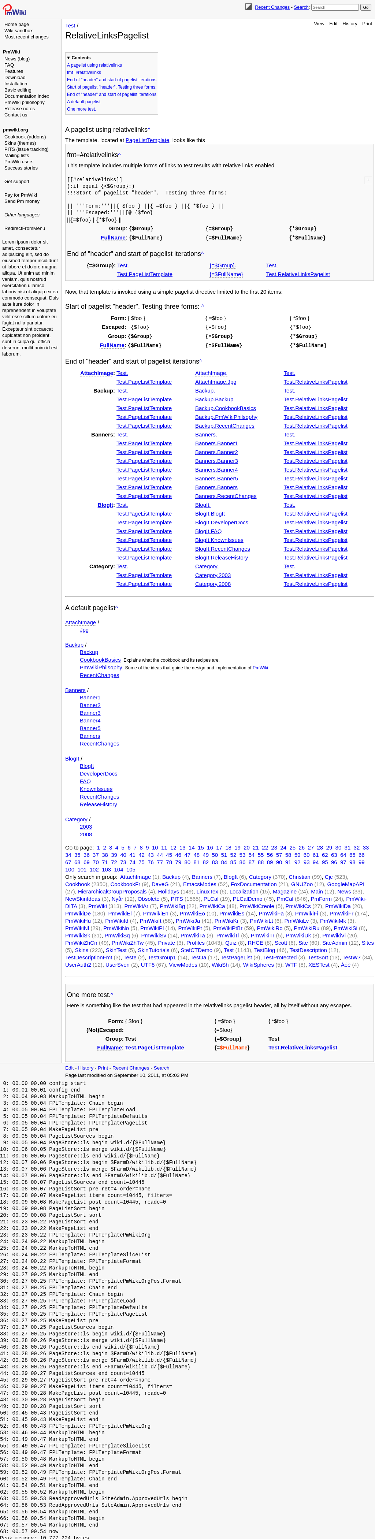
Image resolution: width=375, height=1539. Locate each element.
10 (155, 845)
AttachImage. (211, 371)
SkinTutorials (153, 948)
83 (215, 860)
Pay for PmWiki (20, 195)
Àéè (346, 962)
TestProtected (280, 955)
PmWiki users (18, 161)
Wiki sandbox (18, 30)
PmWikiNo (116, 926)
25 (292, 845)
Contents (81, 57)
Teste (130, 955)
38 (105, 853)
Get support (16, 181)
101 (81, 867)
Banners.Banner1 (216, 441)
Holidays (168, 889)
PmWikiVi (334, 933)
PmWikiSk (77, 933)
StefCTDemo (196, 948)
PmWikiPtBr (227, 926)
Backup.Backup (214, 397)
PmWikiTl (228, 933)
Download (15, 77)
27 (311, 845)
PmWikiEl (120, 911)
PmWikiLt (261, 918)
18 (228, 845)
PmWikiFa (271, 911)
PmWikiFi (306, 911)
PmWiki (11, 52)
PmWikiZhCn (81, 940)
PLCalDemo (248, 896)
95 (325, 860)
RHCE (256, 940)
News (344, 889)
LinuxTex (207, 889)
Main (317, 889)
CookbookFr (125, 882)
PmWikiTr (262, 933)
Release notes (19, 108)
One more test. (81, 109)
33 (366, 845)
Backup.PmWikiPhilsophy (226, 415)
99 (362, 860)
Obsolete (149, 896)
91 (288, 860)
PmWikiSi (345, 926)
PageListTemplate (147, 140)
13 (182, 845)
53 (243, 853)
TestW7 (351, 955)
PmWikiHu (78, 918)
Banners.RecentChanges (226, 494)
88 (261, 860)
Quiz (231, 940)
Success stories (21, 168)
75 (141, 860)
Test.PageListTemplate (144, 273)
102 (94, 867)
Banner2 (90, 703)
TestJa (198, 955)
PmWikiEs (231, 911)
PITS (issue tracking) (26, 149)
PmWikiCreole (257, 904)
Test (70, 25)
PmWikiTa (193, 933)
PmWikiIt (150, 918)
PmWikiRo (270, 926)
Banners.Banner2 (216, 450)
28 (320, 845)
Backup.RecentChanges (225, 423)
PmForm (321, 896)
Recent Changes (272, 7)
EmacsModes (199, 882)
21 (256, 845)
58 (288, 853)
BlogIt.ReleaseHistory (221, 555)
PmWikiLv (297, 918)
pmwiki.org (15, 130)
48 (196, 853)
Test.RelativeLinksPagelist (298, 273)
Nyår (117, 896)
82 (206, 860)
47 (187, 853)
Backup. (205, 388)
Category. (207, 564)
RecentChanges (99, 673)
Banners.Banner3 (216, 459)
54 (252, 853)
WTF (291, 962)
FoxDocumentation (254, 882)
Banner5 (90, 726)
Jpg (84, 627)
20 (247, 845)
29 (329, 845)
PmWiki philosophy (24, 102)
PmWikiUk (298, 933)
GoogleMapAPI (345, 882)
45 (169, 853)
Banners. (206, 432)
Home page (16, 24)
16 (210, 845)
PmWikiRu (306, 926)
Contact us (15, 115)
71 (105, 860)
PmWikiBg (172, 904)
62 (325, 853)
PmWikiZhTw (128, 940)
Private (166, 940)
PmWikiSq (117, 933)
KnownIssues (96, 787)
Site (303, 940)
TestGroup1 (162, 955)
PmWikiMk (333, 918)
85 (233, 860)
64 (343, 853)
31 (348, 845)
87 (252, 860)
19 (237, 845)
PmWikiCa (212, 904)
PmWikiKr (227, 918)
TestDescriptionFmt (88, 955)
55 (261, 853)
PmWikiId (116, 918)
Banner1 (90, 695)
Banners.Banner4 (216, 467)
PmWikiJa (188, 918)
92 (297, 860)
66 (362, 853)
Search (301, 7)
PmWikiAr (136, 904)
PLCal (211, 896)
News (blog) (17, 59)
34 (68, 853)
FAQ (9, 65)
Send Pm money (22, 201)
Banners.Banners (216, 485)
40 (123, 853)
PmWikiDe (78, 911)
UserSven (117, 962)
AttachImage (96, 371)
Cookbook (77, 882)
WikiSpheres (258, 962)
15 (201, 845)
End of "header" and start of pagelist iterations (111, 79)
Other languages (22, 215)
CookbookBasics (100, 657)
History (349, 23)
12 (173, 845)
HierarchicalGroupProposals (112, 889)
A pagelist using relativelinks (94, 65)
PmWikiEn (155, 911)
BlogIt (106, 502)
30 (338, 845)
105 (130, 867)
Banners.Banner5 (216, 476)
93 (307, 860)
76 (151, 860)
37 (96, 853)
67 (68, 860)
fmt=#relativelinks (84, 72)
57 (279, 853)
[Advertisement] (31, 269)
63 (334, 853)
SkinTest (116, 948)
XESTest (319, 962)
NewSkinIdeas (82, 896)
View (319, 23)
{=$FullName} (226, 273)
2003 (86, 824)
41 (132, 853)
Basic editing (17, 90)
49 (206, 853)
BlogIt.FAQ (208, 529)
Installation (15, 83)
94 (316, 860)
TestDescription (308, 948)
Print (367, 23)
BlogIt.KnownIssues (219, 538)
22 (265, 845)
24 (283, 845)
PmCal (285, 896)
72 (114, 860)
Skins (82, 948)
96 (334, 860)
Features (13, 71)
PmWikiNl (77, 926)
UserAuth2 (78, 962)
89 (270, 860)
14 (192, 845)
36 (86, 853)
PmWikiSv (153, 933)
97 (343, 860)
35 (77, 853)
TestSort (318, 955)
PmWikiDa (338, 904)
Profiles (195, 940)
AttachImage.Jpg (216, 379)
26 (301, 845)
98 (352, 860)
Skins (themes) (20, 143)
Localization (244, 889)
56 (270, 853)
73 (123, 860)
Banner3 (90, 710)
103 (106, 867)
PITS (177, 896)
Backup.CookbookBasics (225, 406)
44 (160, 853)
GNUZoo (302, 882)
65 (352, 853)
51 (224, 853)
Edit (333, 23)
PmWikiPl (152, 926)
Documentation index (26, 96)
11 (164, 845)
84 (224, 860)
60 (307, 853)
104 (118, 867)
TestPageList (236, 955)
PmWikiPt (190, 926)
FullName (113, 237)
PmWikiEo (192, 911)
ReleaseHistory (98, 802)
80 (187, 860)
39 (114, 853)
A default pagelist (83, 101)
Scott (281, 940)
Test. (123, 264)
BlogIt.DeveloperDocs (221, 520)
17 (219, 845)
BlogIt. (203, 502)
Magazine (285, 889)
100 (69, 867)
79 (178, 860)
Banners (75, 688)
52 (233, 853)
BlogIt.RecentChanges (222, 546)
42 (141, 853)
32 (357, 845)
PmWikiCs (298, 904)
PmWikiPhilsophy (101, 665)
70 (96, 860)
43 (151, 853)
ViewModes (183, 962)
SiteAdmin (334, 940)
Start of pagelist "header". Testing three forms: (111, 87)
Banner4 (90, 718)
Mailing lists (16, 155)
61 (316, 853)
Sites (368, 940)
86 (243, 860)
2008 (86, 832)
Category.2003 (213, 573)
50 (215, 853)
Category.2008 (213, 582)
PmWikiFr (341, 911)
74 (132, 860)
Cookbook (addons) (25, 137)
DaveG (160, 882)
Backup (74, 642)
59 (297, 853)
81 (196, 860)
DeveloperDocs (99, 771)
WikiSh (220, 962)
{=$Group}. (222, 264)
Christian (299, 874)
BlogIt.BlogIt (210, 511)
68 (77, 860)
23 (274, 845)
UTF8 (148, 962)
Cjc (329, 874)
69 (86, 860)
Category (76, 817)
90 (279, 860)
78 (169, 860)
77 (160, 860)
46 (178, 853)
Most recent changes (26, 37)
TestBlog (264, 948)
